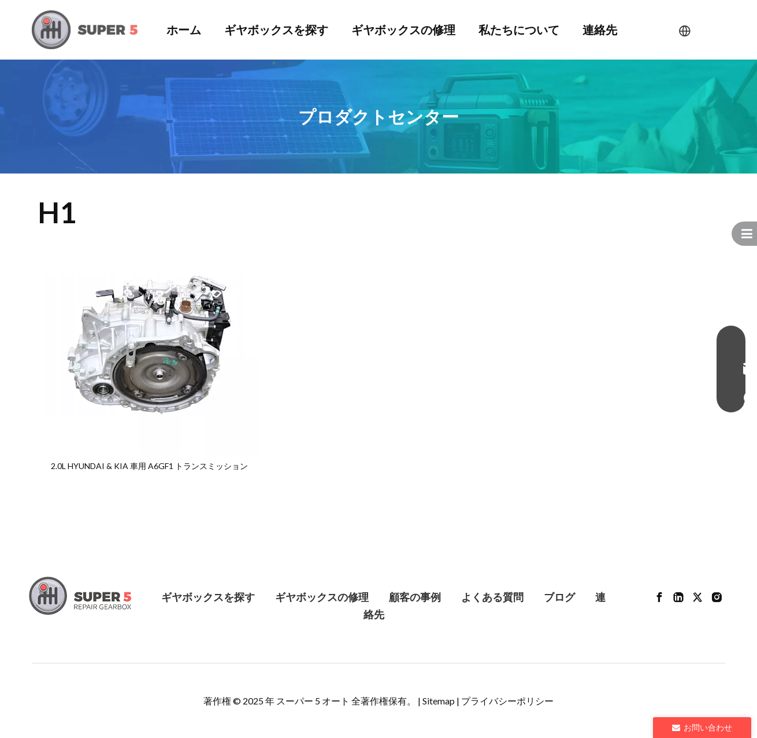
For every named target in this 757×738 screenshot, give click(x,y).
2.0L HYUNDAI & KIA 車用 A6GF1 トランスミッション (149, 466)
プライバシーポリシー (507, 700)
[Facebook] (659, 597)
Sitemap (438, 700)
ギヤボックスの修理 (322, 597)
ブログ (559, 597)
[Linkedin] (678, 597)
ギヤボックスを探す (208, 597)
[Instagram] (716, 597)
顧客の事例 (415, 597)
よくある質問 (492, 597)
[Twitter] (697, 597)
